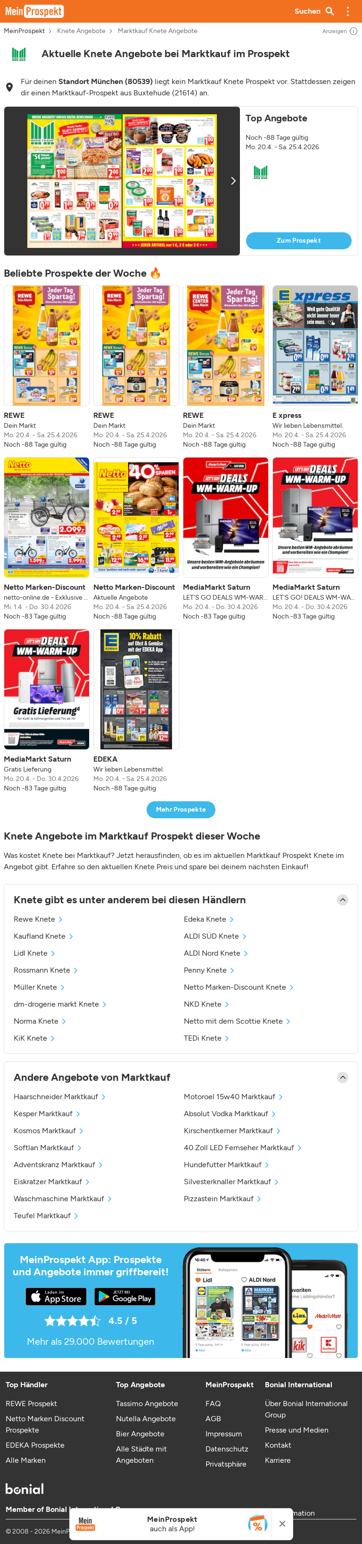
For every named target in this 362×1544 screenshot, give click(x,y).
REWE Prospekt (31, 1403)
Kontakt (278, 1445)
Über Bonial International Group (306, 1409)
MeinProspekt (24, 31)
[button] (348, 11)
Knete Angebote (81, 31)
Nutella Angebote (146, 1418)
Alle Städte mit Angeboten (141, 1454)
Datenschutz (227, 1448)
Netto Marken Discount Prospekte (45, 1424)
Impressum (224, 1433)
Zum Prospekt (299, 241)
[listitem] (47, 367)
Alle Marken (26, 1460)
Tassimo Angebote (147, 1403)
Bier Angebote (140, 1433)
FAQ (213, 1403)
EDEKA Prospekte (35, 1445)
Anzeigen (340, 31)
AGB (213, 1418)
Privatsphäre (226, 1463)
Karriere (278, 1460)
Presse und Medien (297, 1429)
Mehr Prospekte (181, 810)
